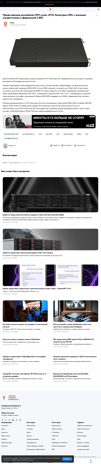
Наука (28, 432)
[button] (91, 461)
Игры (53, 439)
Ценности (4, 432)
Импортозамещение (58, 446)
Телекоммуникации (33, 439)
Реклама (92, 116)
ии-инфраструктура (10, 138)
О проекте (4, 425)
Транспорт (55, 436)
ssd (87, 134)
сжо (40, 134)
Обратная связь (7, 413)
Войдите (5, 162)
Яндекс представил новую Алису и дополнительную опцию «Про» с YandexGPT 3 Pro (37, 289)
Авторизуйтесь (36, 2)
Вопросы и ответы (83, 442)
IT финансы (55, 432)
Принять (67, 459)
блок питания (68, 134)
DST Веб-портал (27, 2)
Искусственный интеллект (35, 446)
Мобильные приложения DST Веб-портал (14, 397)
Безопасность (56, 425)
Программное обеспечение (36, 449)
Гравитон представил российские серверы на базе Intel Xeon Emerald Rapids (33, 215)
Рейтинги (80, 432)
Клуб (78, 439)
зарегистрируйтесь (14, 162)
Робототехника (57, 429)
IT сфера (30, 429)
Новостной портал (83, 429)
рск (58, 134)
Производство (31, 442)
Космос (29, 436)
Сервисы (80, 422)
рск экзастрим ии (28, 134)
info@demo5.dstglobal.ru (11, 406)
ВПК (53, 449)
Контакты (4, 446)
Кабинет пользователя (84, 425)
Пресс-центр (5, 436)
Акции (3, 429)
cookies (15, 458)
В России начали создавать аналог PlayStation (21, 339)
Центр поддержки (83, 446)
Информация (6, 422)
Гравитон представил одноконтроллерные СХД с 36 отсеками (28, 253)
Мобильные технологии (59, 442)
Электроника (7, 222)
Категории (31, 422)
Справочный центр (83, 449)
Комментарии (81, 436)
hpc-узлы (49, 134)
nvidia (79, 134)
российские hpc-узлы (11, 134)
